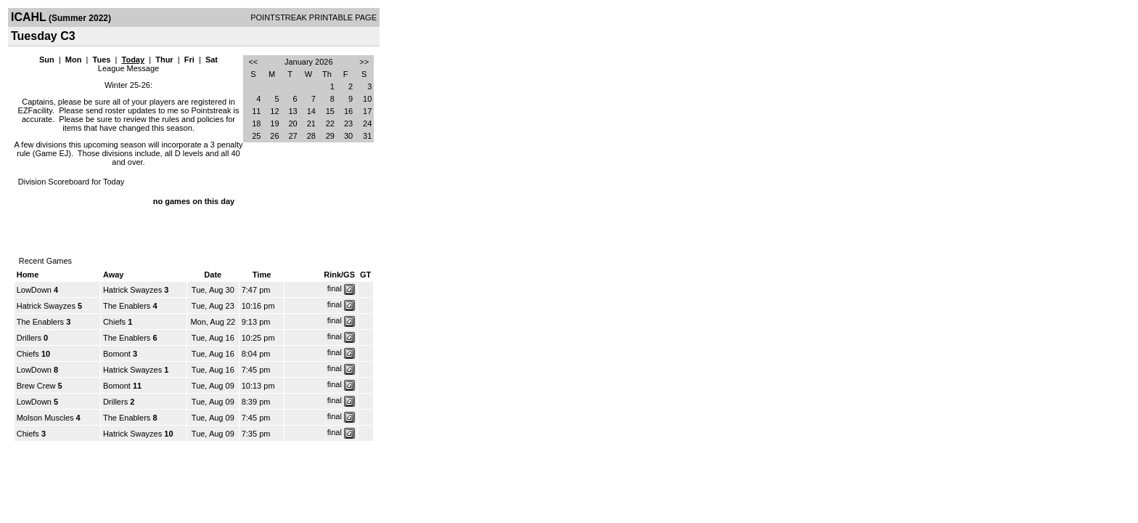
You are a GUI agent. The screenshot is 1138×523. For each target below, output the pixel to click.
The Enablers (126, 305)
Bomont (117, 353)
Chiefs (114, 321)
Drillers (29, 337)
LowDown (34, 289)
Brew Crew (36, 385)
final (334, 288)
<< (253, 61)
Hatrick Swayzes (132, 289)
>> (364, 61)
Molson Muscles (45, 417)
